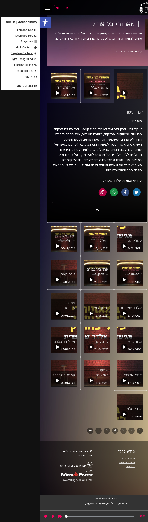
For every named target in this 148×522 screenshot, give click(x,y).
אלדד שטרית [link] (78, 52)
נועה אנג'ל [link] (60, 87)
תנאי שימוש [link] (88, 458)
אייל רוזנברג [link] (25, 341)
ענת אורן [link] (95, 274)
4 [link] (75, 430)
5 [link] (67, 430)
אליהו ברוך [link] (26, 87)
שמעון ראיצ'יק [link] (62, 372)
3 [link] (83, 430)
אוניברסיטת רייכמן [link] (126, 462)
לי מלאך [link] (62, 341)
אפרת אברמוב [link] (29, 305)
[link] (5, 22)
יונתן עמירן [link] (59, 308)
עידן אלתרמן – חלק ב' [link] (25, 238)
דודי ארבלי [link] (93, 375)
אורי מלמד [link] (93, 408)
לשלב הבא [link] (50, 431)
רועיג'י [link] (63, 240)
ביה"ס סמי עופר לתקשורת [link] (122, 458)
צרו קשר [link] (90, 466)
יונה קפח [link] (28, 274)
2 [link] (92, 430)
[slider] (60, 516)
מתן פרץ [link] (95, 341)
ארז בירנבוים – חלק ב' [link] (58, 271)
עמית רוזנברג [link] (24, 375)
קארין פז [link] (95, 240)
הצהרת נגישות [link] (87, 462)
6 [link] (59, 430)
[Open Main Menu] (7, 7)
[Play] (13, 516)
